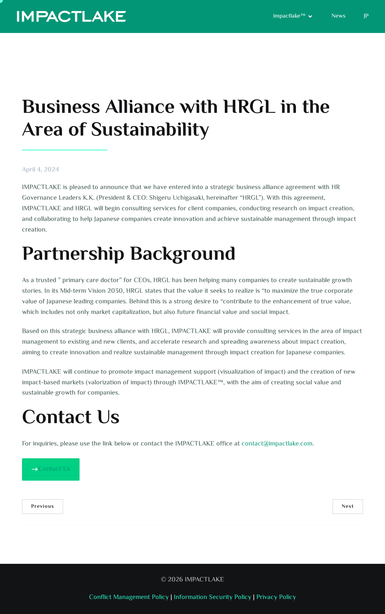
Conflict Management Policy (129, 597)
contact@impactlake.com (277, 444)
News (338, 16)
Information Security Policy (212, 597)
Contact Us (50, 469)
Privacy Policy (276, 597)
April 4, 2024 (40, 170)
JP (366, 16)
